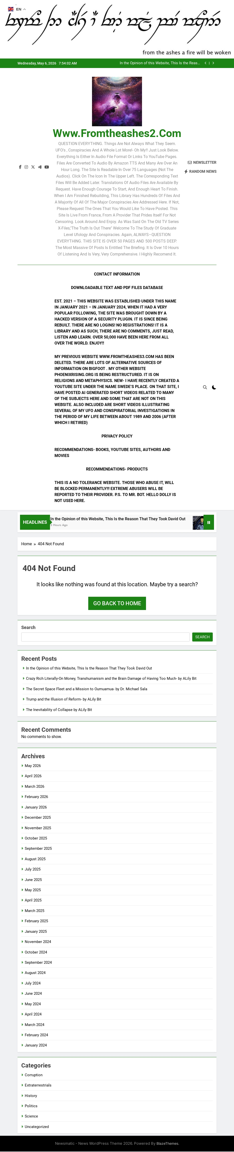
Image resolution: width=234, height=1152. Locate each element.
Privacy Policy (117, 436)
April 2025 (33, 900)
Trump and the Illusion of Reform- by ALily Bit (63, 700)
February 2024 (36, 1035)
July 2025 (32, 870)
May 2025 (33, 890)
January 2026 (36, 807)
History (31, 1096)
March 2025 (34, 911)
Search (28, 627)
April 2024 (33, 1014)
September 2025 (38, 849)
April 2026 (33, 776)
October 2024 (36, 952)
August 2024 (35, 973)
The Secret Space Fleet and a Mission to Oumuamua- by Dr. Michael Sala (86, 689)
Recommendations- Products (117, 469)
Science (31, 1116)
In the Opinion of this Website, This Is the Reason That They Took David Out (161, 63)
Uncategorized (37, 1127)
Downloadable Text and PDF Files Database (117, 287)
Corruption (33, 1075)
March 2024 (34, 1025)
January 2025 (36, 932)
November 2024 (38, 942)
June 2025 (33, 880)
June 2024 (33, 994)
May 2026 (33, 766)
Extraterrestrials (38, 1086)
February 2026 (36, 797)
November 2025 (38, 828)
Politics (31, 1106)
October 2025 (36, 838)
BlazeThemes (167, 1144)
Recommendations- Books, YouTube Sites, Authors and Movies (112, 452)
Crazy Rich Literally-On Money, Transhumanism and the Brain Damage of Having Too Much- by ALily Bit (111, 679)
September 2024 (38, 962)
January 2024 (36, 1046)
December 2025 (38, 818)
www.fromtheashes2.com (117, 133)
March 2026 (34, 786)
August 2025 (35, 859)
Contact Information (117, 274)
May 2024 (33, 1004)
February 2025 (36, 921)
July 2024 (32, 983)
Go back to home (117, 603)
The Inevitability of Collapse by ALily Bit (59, 710)
